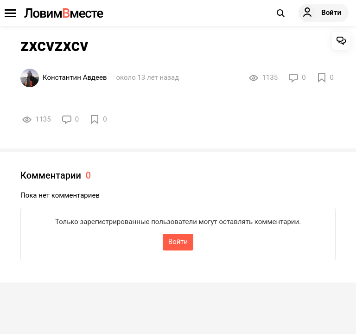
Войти (178, 242)
